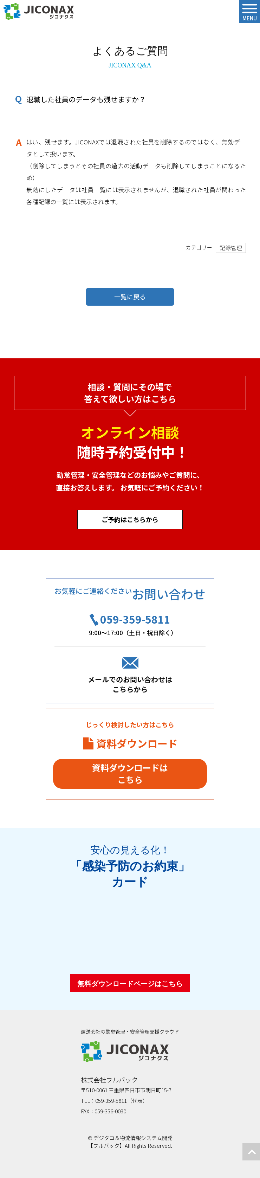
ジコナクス (39, 11)
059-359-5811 (135, 619)
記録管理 (231, 247)
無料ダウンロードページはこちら (130, 984)
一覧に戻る (130, 296)
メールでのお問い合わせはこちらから (130, 684)
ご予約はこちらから (130, 519)
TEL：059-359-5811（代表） (114, 1100)
